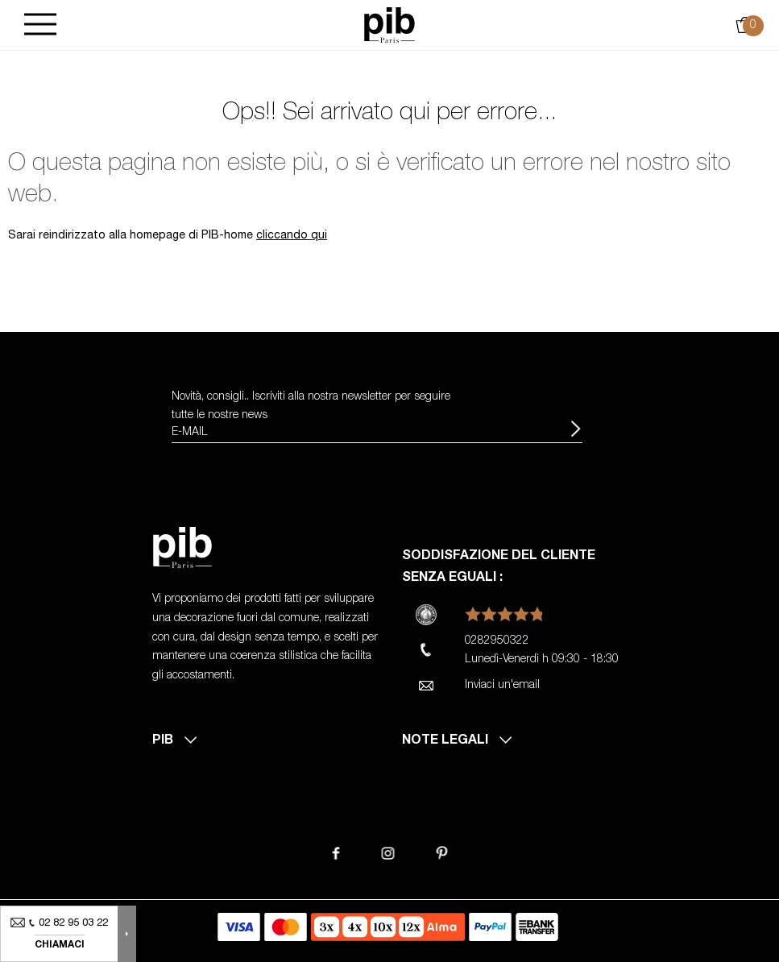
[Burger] (40, 25)
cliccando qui (291, 236)
